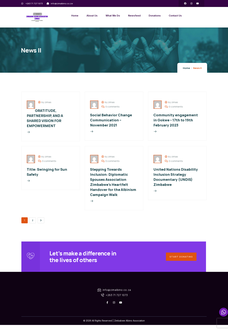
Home (62, 15)
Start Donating (180, 260)
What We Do (101, 15)
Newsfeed (122, 15)
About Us (80, 15)
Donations (143, 15)
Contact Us (163, 15)
